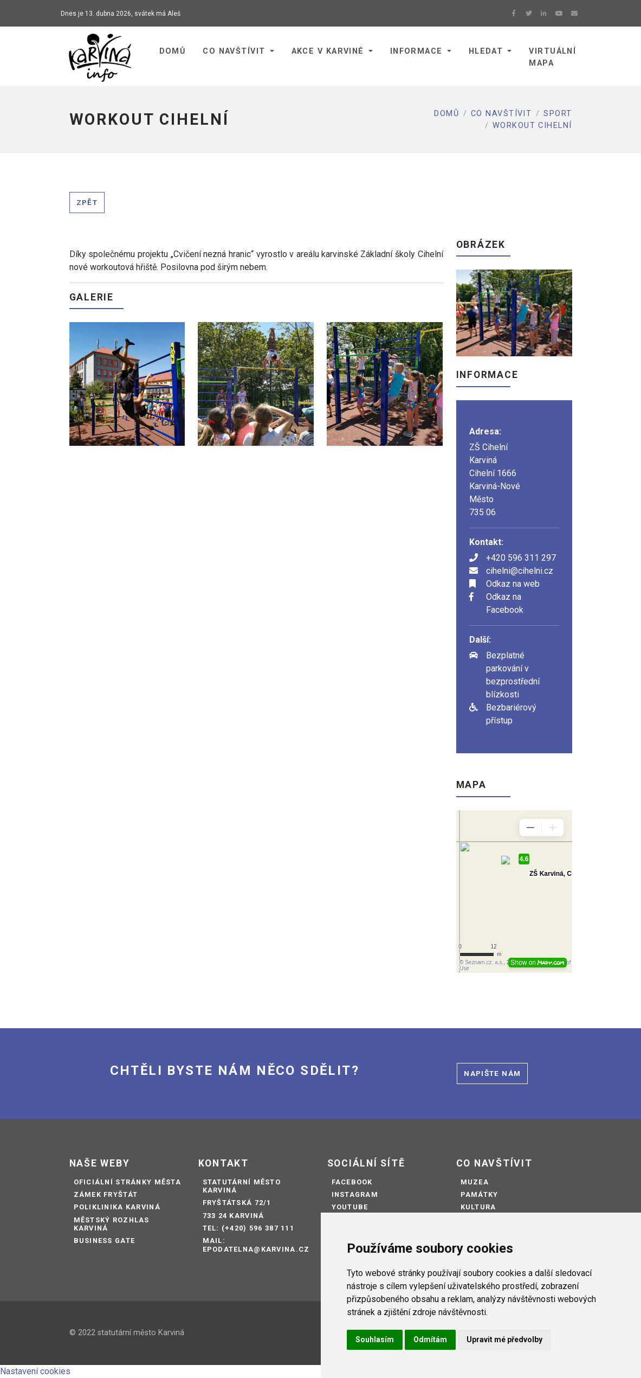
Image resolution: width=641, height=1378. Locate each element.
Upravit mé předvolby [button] (504, 1339)
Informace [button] (416, 51)
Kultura (478, 1207)
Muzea (475, 1182)
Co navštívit (501, 113)
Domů (446, 113)
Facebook (352, 1182)
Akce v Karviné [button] (328, 51)
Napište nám (492, 1073)
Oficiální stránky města (127, 1182)
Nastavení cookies (35, 1371)
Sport (557, 113)
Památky (479, 1194)
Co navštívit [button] (234, 51)
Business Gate (104, 1240)
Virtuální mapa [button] (552, 57)
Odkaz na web (513, 584)
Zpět (87, 202)
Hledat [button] (486, 51)
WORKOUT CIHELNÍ (532, 125)
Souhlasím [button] (374, 1339)
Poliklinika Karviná (117, 1207)
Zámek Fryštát (106, 1194)
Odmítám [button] (430, 1339)
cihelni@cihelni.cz (519, 571)
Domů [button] (172, 51)
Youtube (350, 1207)
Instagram (355, 1194)
